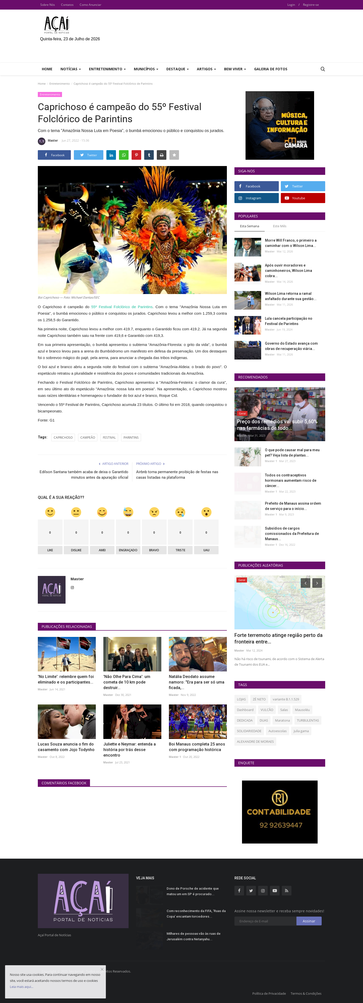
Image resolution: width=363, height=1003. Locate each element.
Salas (284, 709)
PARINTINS (131, 437)
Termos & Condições (306, 993)
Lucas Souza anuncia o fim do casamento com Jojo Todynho (66, 747)
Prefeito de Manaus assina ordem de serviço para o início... (293, 506)
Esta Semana (249, 226)
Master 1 (175, 757)
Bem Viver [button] (235, 69)
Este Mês (279, 226)
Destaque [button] (177, 69)
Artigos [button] (206, 69)
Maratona (282, 720)
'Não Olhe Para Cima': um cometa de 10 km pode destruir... (126, 682)
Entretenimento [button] (107, 69)
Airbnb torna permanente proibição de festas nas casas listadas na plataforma (177, 475)
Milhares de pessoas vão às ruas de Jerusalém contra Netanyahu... (194, 936)
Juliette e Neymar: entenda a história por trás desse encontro (129, 750)
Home (47, 69)
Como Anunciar (90, 5)
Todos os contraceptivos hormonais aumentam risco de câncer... (290, 480)
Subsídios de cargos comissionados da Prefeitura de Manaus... (292, 533)
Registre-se (311, 5)
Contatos (67, 5)
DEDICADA (245, 720)
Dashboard (245, 709)
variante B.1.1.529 (286, 699)
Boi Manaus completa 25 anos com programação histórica (197, 747)
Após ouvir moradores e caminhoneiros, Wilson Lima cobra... (288, 270)
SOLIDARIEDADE (249, 731)
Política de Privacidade (269, 993)
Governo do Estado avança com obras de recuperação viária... (291, 346)
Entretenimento (59, 83)
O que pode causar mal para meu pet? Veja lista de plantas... (292, 452)
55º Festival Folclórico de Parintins (122, 307)
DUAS (264, 720)
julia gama (301, 731)
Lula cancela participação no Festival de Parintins (288, 321)
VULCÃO (267, 709)
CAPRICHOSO (63, 437)
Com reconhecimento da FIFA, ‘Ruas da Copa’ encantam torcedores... (196, 913)
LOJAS (241, 699)
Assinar (309, 921)
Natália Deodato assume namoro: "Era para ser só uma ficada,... (196, 682)
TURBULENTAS (308, 720)
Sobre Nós (47, 5)
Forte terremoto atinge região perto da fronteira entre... (278, 638)
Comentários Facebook (64, 783)
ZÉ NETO (259, 699)
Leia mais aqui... (21, 986)
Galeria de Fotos (270, 69)
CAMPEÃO (87, 437)
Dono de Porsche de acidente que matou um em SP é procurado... (193, 891)
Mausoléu (302, 709)
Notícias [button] (70, 69)
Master (48, 141)
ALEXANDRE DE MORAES (255, 741)
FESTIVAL (109, 437)
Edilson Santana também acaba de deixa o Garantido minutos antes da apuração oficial (84, 475)
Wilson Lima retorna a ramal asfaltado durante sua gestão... (291, 296)
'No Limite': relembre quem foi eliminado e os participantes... (66, 679)
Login (291, 5)
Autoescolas (277, 731)
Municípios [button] (146, 69)
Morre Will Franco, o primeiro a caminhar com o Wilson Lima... (291, 243)
